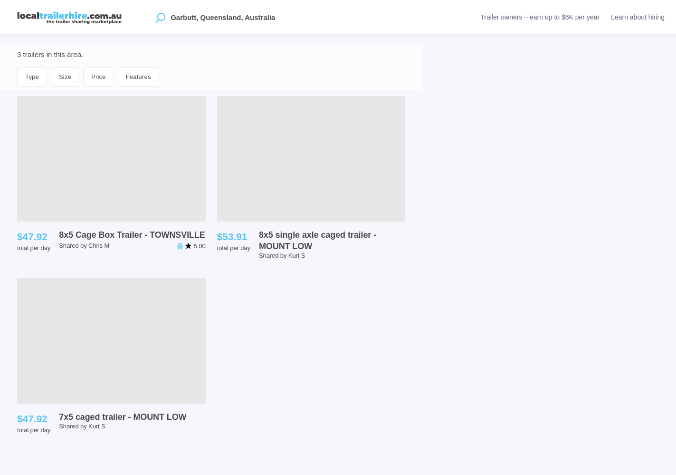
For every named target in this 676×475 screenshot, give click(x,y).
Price (98, 76)
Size (65, 76)
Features (138, 76)
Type (32, 76)
